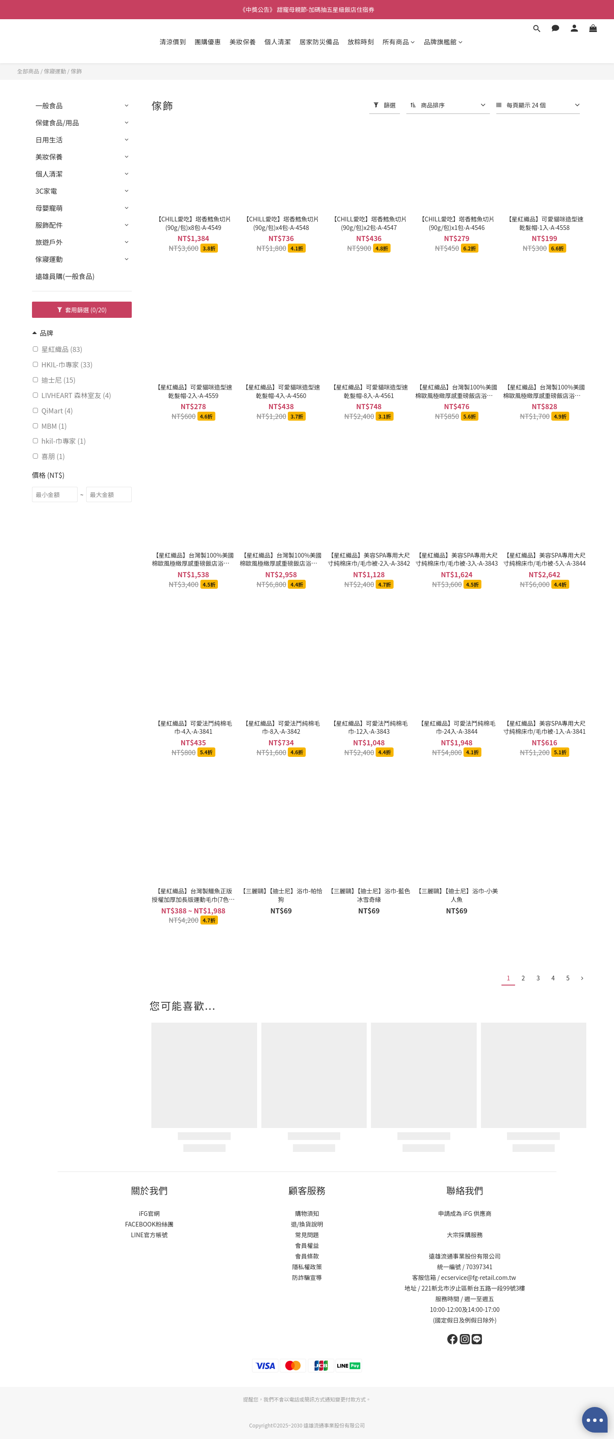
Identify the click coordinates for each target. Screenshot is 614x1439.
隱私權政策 (307, 1266)
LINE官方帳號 (149, 1234)
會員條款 (307, 1256)
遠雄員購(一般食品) (65, 276)
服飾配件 (49, 225)
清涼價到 (172, 41)
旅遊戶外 (49, 242)
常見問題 (307, 1234)
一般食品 (49, 105)
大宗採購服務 (465, 1234)
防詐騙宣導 (307, 1277)
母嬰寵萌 (49, 208)
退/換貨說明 (307, 1224)
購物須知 (307, 1213)
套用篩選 (82, 309)
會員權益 (307, 1245)
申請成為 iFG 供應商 (464, 1213)
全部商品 (28, 71)
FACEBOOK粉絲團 (149, 1224)
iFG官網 (149, 1213)
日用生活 (49, 139)
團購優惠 (207, 41)
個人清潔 (277, 41)
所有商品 (398, 41)
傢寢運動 (55, 71)
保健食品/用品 (57, 122)
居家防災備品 (319, 41)
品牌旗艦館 (443, 41)
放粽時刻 (361, 41)
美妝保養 (242, 41)
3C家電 (46, 191)
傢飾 (76, 71)
